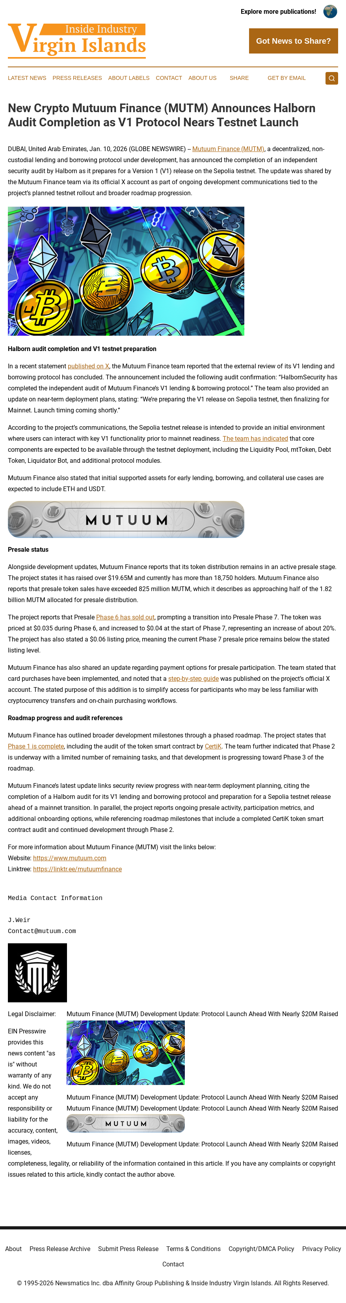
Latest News (27, 78)
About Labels (129, 78)
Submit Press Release (128, 1249)
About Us (202, 78)
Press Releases (77, 78)
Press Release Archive (60, 1249)
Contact (169, 78)
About (13, 1249)
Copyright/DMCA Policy (261, 1249)
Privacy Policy (321, 1249)
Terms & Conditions (193, 1249)
